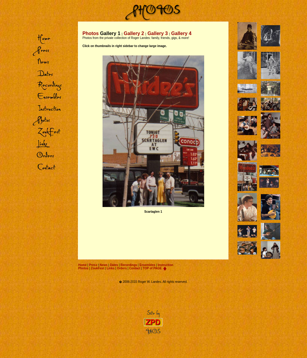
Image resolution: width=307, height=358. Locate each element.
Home (82, 265)
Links (111, 268)
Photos (83, 268)
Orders (122, 268)
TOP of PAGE (152, 268)
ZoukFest (97, 268)
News (103, 265)
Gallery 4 (181, 33)
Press (93, 265)
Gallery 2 (134, 33)
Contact (134, 268)
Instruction (165, 265)
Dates (114, 265)
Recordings (129, 265)
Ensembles (147, 265)
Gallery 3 (158, 33)
